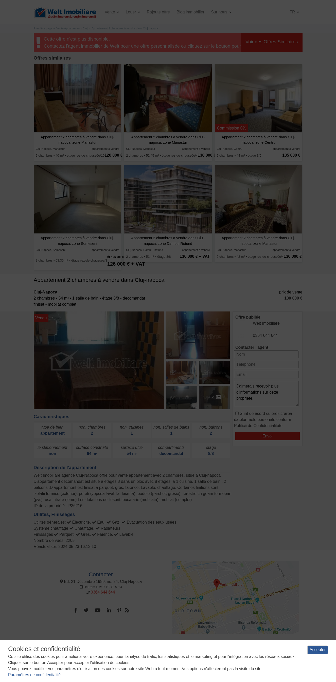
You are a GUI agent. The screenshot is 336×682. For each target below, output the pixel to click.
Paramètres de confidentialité (34, 675)
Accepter (318, 650)
